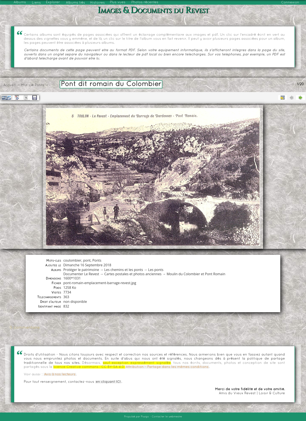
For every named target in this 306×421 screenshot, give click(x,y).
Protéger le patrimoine (81, 269)
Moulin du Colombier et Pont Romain (196, 274)
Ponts (39, 85)
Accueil (9, 85)
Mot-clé (27, 85)
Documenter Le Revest (81, 274)
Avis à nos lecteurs (59, 374)
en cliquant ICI (108, 381)
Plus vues (117, 2)
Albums (20, 2)
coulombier (72, 260)
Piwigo (145, 417)
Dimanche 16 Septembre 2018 (87, 265)
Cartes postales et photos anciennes (133, 274)
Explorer (53, 2)
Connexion (290, 2)
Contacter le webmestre (167, 417)
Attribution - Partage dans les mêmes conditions (167, 367)
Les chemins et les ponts (123, 269)
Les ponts (155, 269)
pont (87, 260)
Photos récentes (144, 2)
